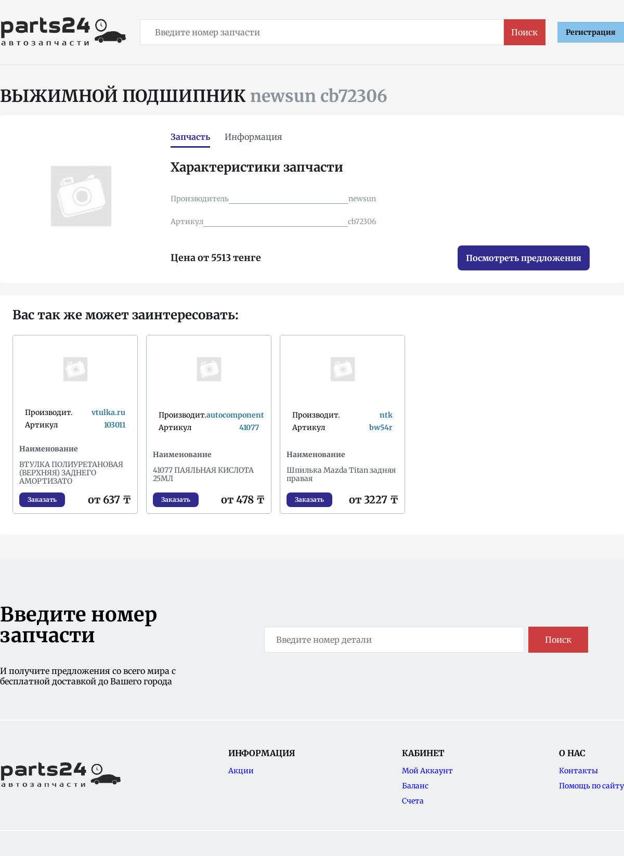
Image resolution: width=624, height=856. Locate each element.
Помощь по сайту (591, 785)
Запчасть (190, 137)
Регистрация (591, 32)
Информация (253, 137)
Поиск (524, 32)
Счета (413, 801)
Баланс (415, 785)
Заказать (42, 499)
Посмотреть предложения (523, 258)
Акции (241, 770)
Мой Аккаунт (427, 770)
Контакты (578, 770)
